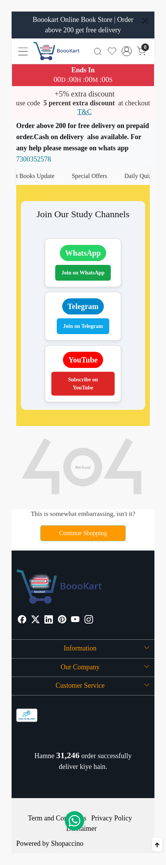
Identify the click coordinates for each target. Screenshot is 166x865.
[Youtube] (75, 620)
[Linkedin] (48, 620)
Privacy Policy (111, 818)
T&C (84, 112)
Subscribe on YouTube (83, 384)
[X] (35, 620)
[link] (98, 51)
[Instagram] (89, 620)
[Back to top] (157, 844)
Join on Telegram (83, 326)
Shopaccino (67, 843)
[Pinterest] (62, 620)
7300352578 (33, 159)
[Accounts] (126, 51)
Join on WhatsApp (83, 273)
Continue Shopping (83, 533)
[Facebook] (22, 620)
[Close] (145, 21)
